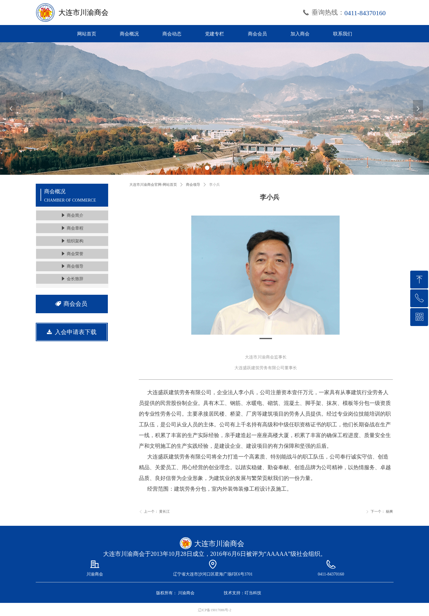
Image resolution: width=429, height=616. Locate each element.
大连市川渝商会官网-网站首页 (153, 185)
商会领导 (193, 185)
